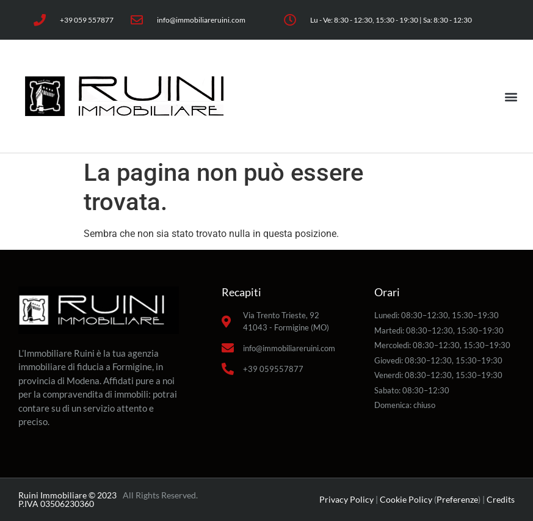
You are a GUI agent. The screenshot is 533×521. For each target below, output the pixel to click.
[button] (511, 96)
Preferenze (457, 499)
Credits (501, 499)
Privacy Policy (346, 499)
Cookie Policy (406, 499)
